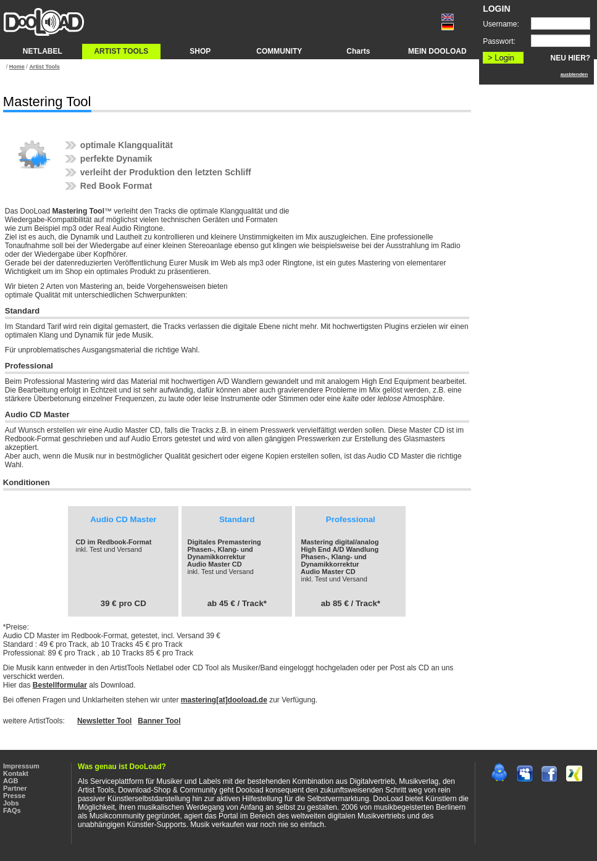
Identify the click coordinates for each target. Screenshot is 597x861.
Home (17, 67)
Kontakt (15, 773)
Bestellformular (60, 685)
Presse (14, 795)
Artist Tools (44, 67)
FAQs (12, 810)
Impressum (21, 766)
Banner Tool (159, 721)
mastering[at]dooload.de (224, 700)
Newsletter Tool (104, 721)
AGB (10, 780)
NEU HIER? (571, 58)
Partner (15, 788)
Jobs (11, 803)
